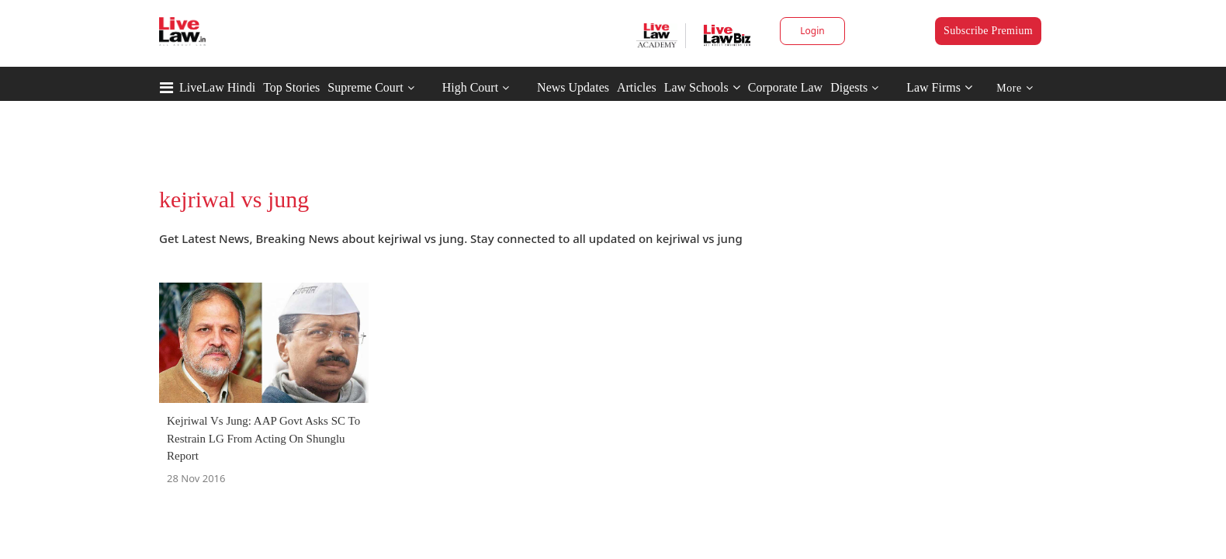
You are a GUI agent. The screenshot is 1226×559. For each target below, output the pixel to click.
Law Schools (702, 87)
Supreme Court (365, 87)
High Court (470, 87)
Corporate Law (785, 87)
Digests (849, 87)
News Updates (573, 87)
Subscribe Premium (988, 30)
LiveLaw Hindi (217, 87)
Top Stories (291, 87)
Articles (636, 87)
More (1014, 88)
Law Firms (939, 87)
